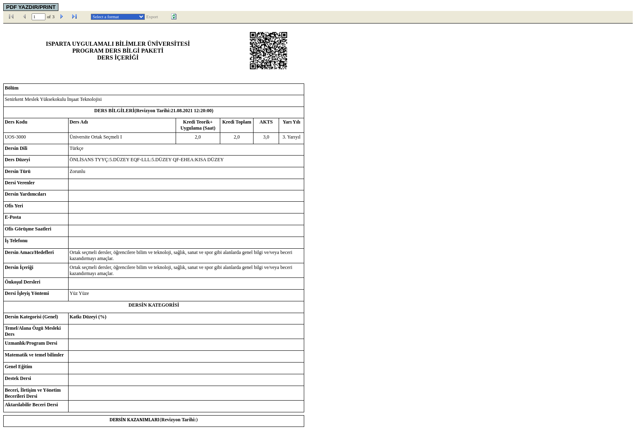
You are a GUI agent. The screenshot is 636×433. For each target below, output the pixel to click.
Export (152, 17)
